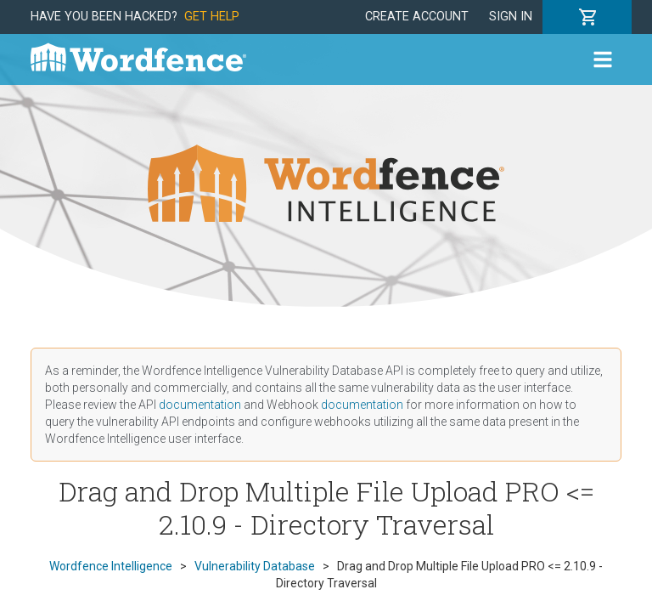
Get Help (211, 16)
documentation (200, 404)
